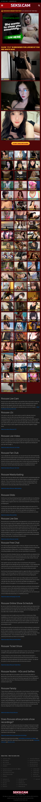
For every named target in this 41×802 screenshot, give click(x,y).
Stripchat (3, 742)
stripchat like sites (34, 766)
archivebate (22, 738)
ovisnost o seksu (6, 758)
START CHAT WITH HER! (20, 143)
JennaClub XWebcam (34, 758)
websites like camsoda (35, 760)
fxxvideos (5, 766)
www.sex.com (6, 779)
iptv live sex (35, 774)
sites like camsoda (34, 764)
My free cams (11, 742)
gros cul (4, 784)
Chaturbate (36, 740)
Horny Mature (6, 760)
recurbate (27, 738)
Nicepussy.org (21, 786)
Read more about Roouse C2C (8, 429)
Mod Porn (5, 786)
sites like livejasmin (22, 779)
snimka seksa (36, 768)
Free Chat (10, 596)
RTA (17, 794)
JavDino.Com (36, 772)
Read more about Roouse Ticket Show (10, 665)
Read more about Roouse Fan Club (10, 468)
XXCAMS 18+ (21, 781)
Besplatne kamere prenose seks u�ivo (12, 768)
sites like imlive (36, 776)
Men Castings (6, 762)
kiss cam (5, 782)
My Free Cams (4, 1)
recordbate (33, 738)
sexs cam (38, 779)
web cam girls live (7, 764)
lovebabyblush (12, 1)
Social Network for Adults (8, 772)
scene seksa (36, 770)
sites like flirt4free (34, 762)
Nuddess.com (21, 782)
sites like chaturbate (7, 770)
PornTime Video (6, 781)
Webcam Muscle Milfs (7, 774)
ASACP (20, 794)
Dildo (9, 515)
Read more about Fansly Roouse (9, 712)
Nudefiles (5, 776)
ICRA (24, 794)
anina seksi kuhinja (22, 784)
